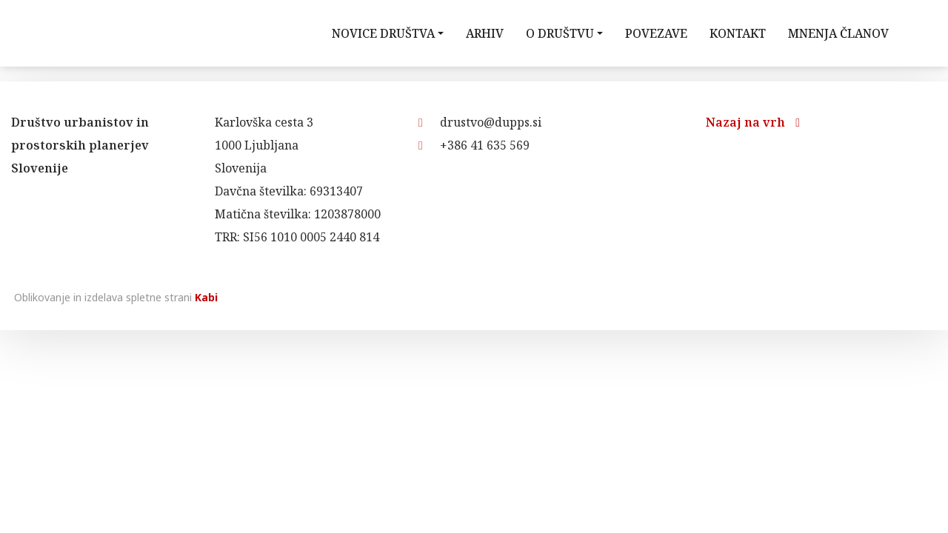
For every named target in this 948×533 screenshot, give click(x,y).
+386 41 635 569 (474, 145)
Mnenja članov (838, 33)
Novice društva (383, 33)
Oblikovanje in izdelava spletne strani (114, 297)
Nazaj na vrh (753, 122)
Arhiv (485, 33)
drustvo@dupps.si (479, 122)
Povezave (656, 33)
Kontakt (738, 33)
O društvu (560, 33)
